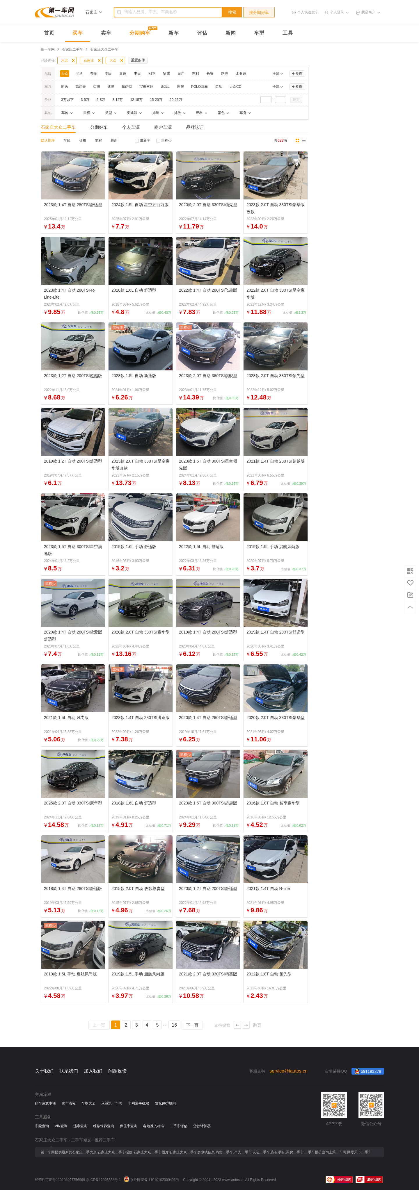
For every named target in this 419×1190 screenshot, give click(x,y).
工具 (288, 33)
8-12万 (117, 100)
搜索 (232, 12)
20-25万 (176, 100)
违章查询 (80, 1126)
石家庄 (89, 60)
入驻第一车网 (111, 1103)
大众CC (235, 87)
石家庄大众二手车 (58, 127)
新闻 (231, 33)
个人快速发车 (307, 12)
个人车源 (131, 127)
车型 (259, 33)
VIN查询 (61, 1126)
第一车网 (48, 49)
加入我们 (93, 1070)
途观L (165, 87)
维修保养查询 (103, 1126)
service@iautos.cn (288, 1070)
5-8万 (101, 100)
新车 (173, 33)
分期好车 (99, 127)
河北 (64, 60)
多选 (298, 74)
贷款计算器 (202, 1126)
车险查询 (42, 1126)
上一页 (99, 1025)
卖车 (106, 33)
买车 (77, 33)
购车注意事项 (45, 1103)
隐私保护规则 (165, 1103)
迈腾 (96, 87)
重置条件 (138, 60)
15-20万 (156, 100)
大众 (112, 60)
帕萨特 (127, 87)
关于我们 (44, 1070)
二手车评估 (178, 1126)
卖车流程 (69, 1103)
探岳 (218, 87)
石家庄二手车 (72, 49)
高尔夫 (80, 87)
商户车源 (163, 127)
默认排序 (48, 140)
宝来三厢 (146, 87)
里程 (98, 140)
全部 (276, 74)
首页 (49, 33)
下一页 (192, 1025)
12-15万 (136, 100)
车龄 (66, 140)
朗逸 (64, 87)
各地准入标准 (153, 1126)
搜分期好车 (259, 12)
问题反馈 (117, 1070)
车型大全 (88, 1103)
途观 (180, 87)
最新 (114, 140)
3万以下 (67, 100)
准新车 (145, 140)
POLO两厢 (199, 87)
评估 (202, 33)
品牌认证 (195, 127)
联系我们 (68, 1070)
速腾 (110, 87)
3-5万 (85, 100)
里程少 (166, 140)
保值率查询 (128, 1126)
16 (174, 1025)
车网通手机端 (138, 1103)
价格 (82, 140)
